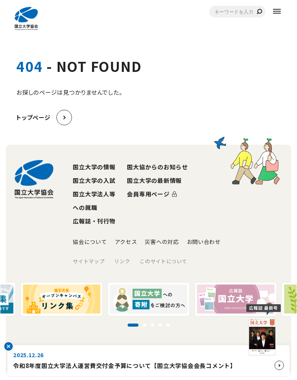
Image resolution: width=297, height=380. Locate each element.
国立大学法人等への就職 (94, 200)
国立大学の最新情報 (154, 180)
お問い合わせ (204, 241)
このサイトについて (163, 261)
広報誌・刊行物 (94, 221)
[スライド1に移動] (133, 325)
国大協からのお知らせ (157, 167)
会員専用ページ (148, 194)
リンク (122, 261)
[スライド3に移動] (152, 325)
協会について (90, 241)
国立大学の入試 (94, 180)
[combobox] (237, 11)
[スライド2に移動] (144, 325)
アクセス (126, 241)
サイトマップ (88, 261)
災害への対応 (162, 241)
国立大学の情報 (94, 167)
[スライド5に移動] (167, 325)
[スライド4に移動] (160, 325)
